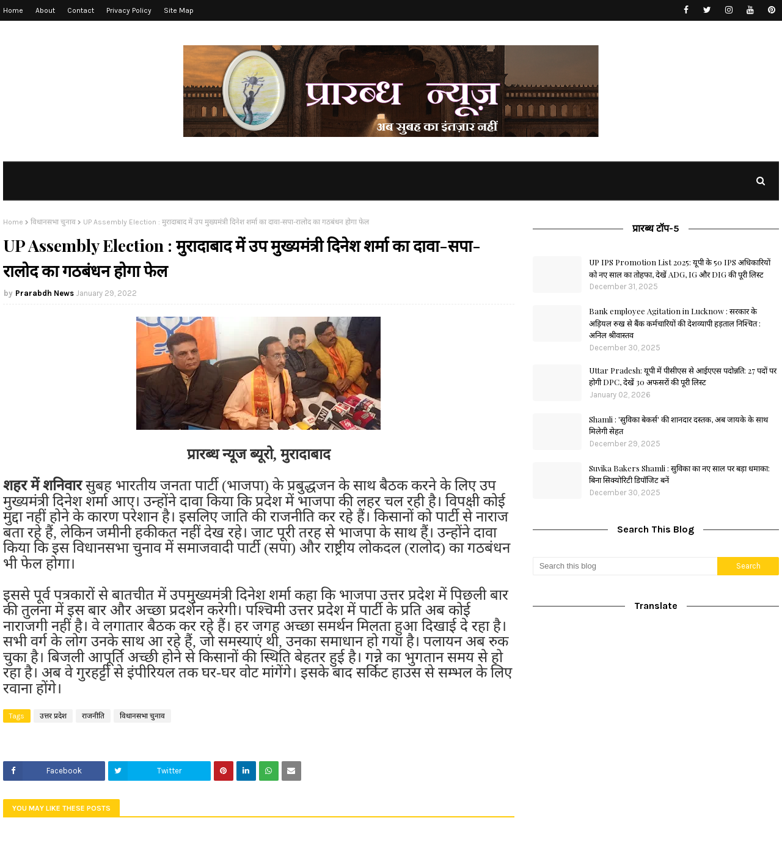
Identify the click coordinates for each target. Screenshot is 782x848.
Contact (80, 10)
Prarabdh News (44, 293)
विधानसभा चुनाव (53, 222)
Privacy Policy (129, 10)
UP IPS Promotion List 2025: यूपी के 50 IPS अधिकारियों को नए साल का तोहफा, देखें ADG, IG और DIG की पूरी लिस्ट (679, 268)
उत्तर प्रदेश (53, 716)
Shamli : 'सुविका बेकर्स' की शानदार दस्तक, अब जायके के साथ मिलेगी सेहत (678, 425)
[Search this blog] (625, 566)
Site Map (179, 10)
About (45, 10)
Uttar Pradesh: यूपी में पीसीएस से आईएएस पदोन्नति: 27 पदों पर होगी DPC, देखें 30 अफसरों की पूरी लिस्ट (683, 376)
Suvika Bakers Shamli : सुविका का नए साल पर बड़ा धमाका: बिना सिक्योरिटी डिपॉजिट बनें (679, 474)
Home (13, 10)
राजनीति (93, 716)
